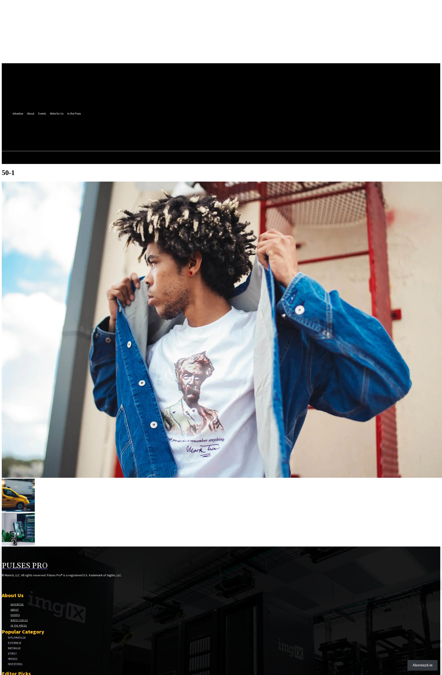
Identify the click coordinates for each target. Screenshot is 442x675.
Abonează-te (423, 665)
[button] (134, 139)
